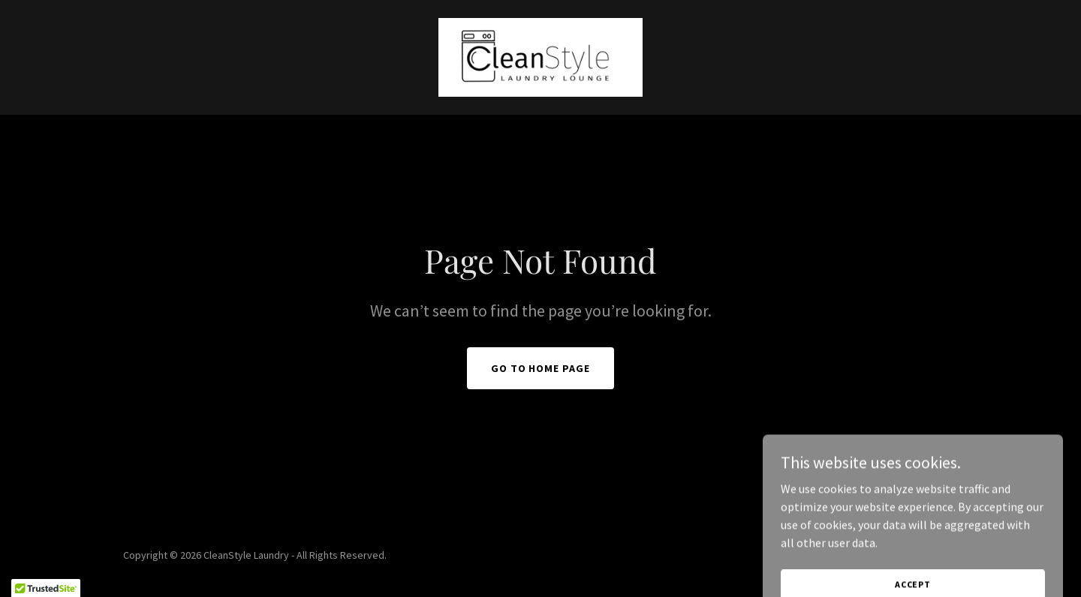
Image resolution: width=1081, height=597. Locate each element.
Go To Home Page (541, 368)
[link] (540, 55)
